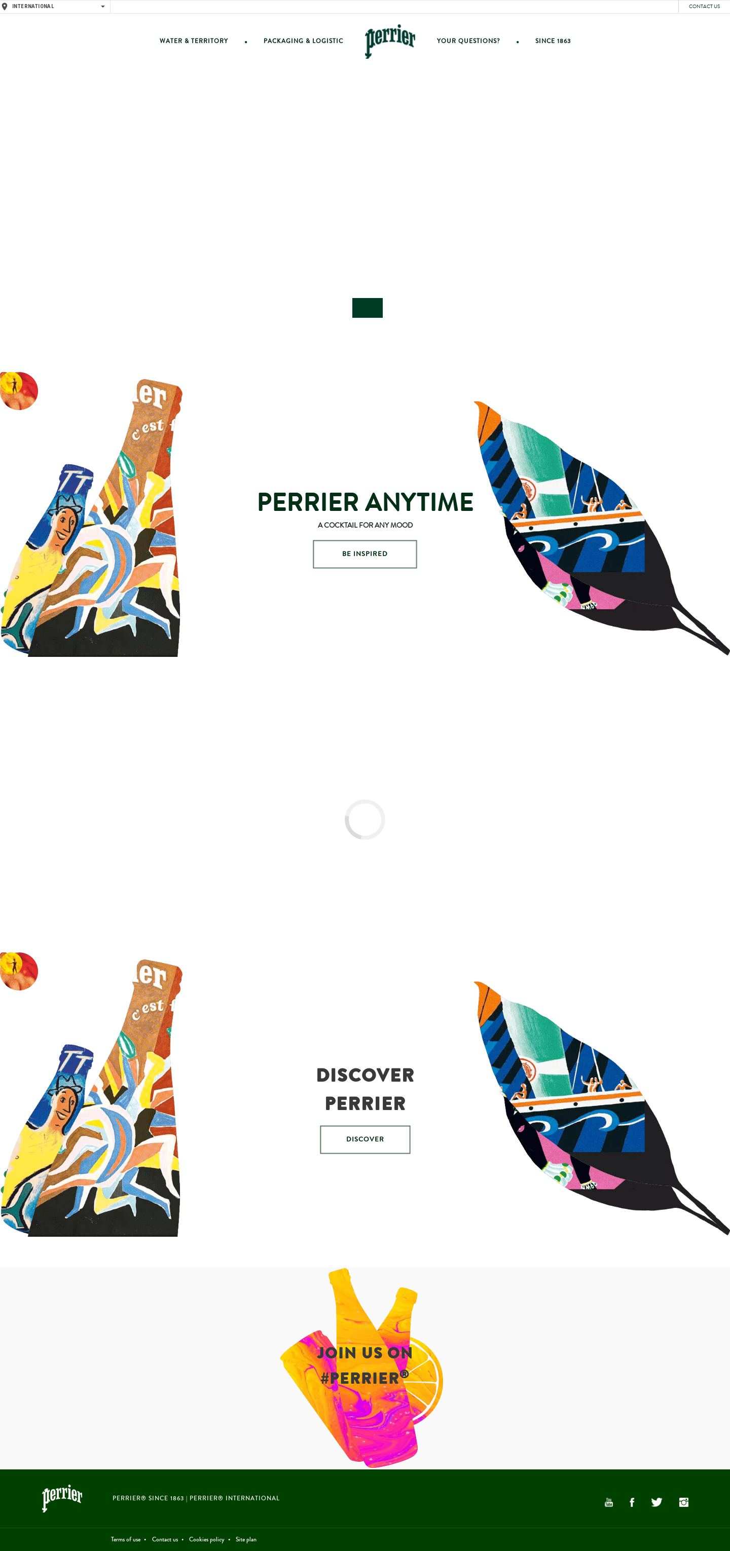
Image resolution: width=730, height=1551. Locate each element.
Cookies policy (207, 1539)
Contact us (704, 6)
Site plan (246, 1539)
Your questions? (468, 41)
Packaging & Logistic (303, 41)
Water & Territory (194, 41)
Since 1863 (553, 41)
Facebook (632, 1502)
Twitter (656, 1502)
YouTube (609, 1502)
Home (390, 41)
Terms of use (125, 1539)
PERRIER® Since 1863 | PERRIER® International (196, 1498)
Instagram (683, 1502)
